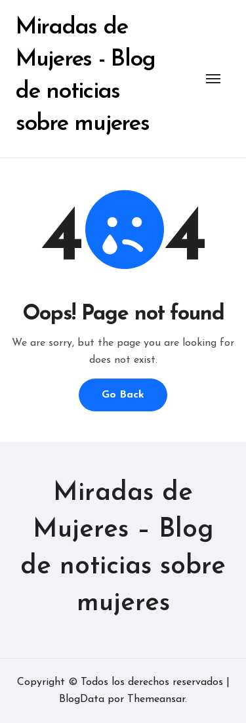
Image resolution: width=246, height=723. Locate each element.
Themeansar (156, 699)
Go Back (123, 395)
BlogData (81, 699)
